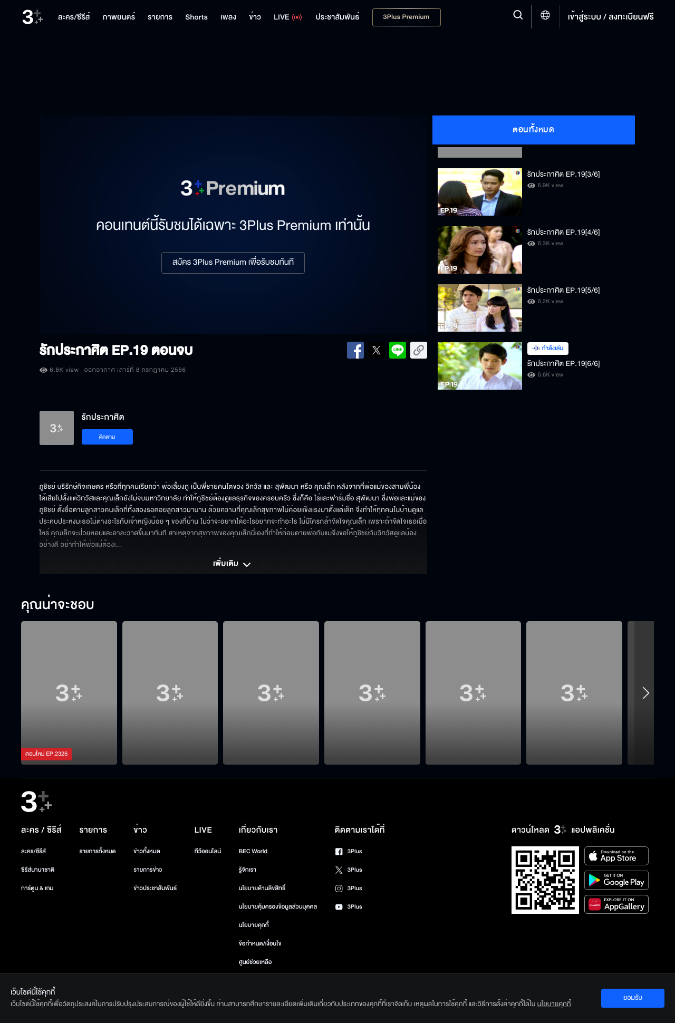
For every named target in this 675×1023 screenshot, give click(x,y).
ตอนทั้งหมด (533, 130)
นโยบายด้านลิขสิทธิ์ (262, 888)
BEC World (253, 851)
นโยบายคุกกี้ (254, 925)
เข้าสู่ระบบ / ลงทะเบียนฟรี (611, 17)
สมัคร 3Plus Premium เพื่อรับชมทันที (233, 262)
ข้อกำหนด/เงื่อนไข (260, 944)
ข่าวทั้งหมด (146, 851)
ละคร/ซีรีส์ (33, 851)
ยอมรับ (632, 997)
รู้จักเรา (247, 870)
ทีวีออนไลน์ (208, 851)
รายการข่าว (147, 870)
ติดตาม (107, 436)
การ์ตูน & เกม (37, 888)
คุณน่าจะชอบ (57, 605)
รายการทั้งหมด (97, 851)
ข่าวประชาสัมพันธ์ (155, 888)
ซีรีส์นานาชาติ (37, 870)
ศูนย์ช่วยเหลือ (255, 962)
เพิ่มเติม (233, 564)
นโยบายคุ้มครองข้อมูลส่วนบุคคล (278, 907)
